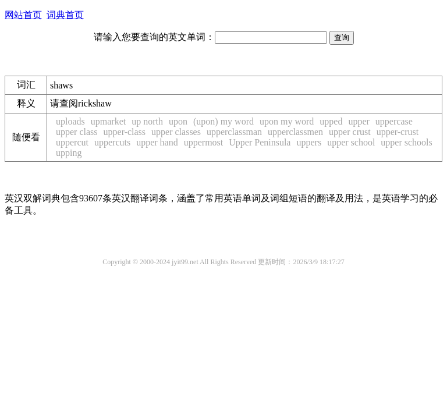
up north (147, 121)
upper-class (125, 132)
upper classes (176, 132)
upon (178, 121)
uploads (70, 121)
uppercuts (112, 142)
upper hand (157, 142)
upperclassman (234, 132)
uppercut (72, 142)
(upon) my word (223, 121)
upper (358, 121)
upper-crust (398, 132)
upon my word (287, 121)
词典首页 (65, 15)
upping (68, 153)
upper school (351, 142)
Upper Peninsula (259, 142)
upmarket (108, 121)
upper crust (350, 132)
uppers (308, 142)
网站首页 (23, 15)
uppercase (394, 121)
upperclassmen (295, 132)
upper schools (406, 142)
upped (331, 121)
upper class (77, 132)
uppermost (204, 142)
